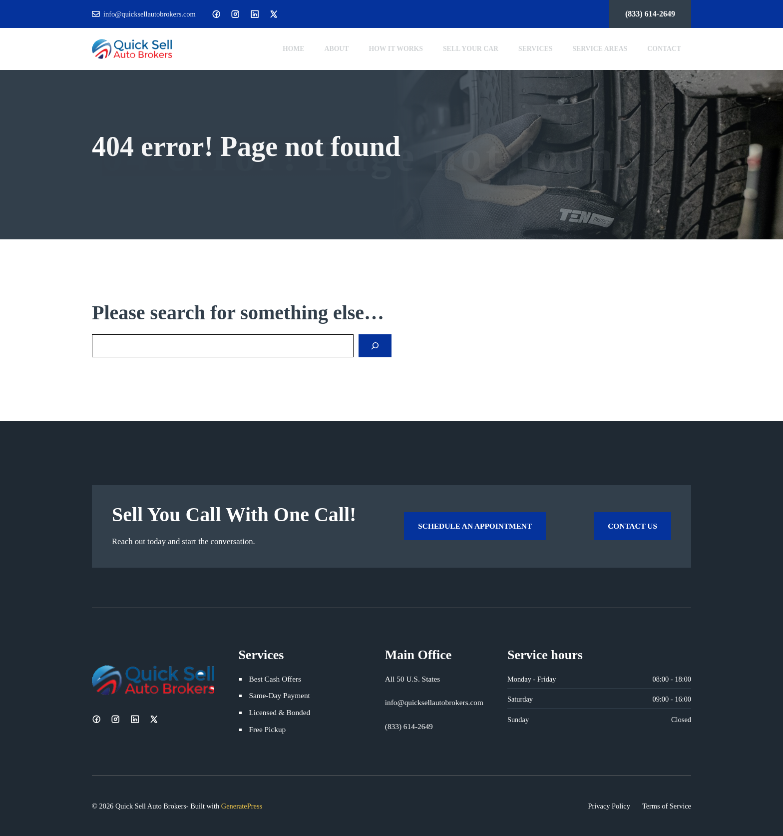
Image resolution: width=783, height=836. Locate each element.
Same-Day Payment (279, 695)
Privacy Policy (609, 806)
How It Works (396, 48)
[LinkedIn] (254, 13)
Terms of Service (666, 806)
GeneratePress (241, 806)
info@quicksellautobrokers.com (149, 14)
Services (535, 48)
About (337, 48)
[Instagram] (235, 13)
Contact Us (632, 526)
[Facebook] (216, 13)
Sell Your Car (470, 48)
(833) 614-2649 (650, 13)
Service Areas (599, 48)
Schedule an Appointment (475, 526)
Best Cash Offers (275, 679)
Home (294, 48)
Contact (664, 48)
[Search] (375, 345)
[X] (273, 13)
